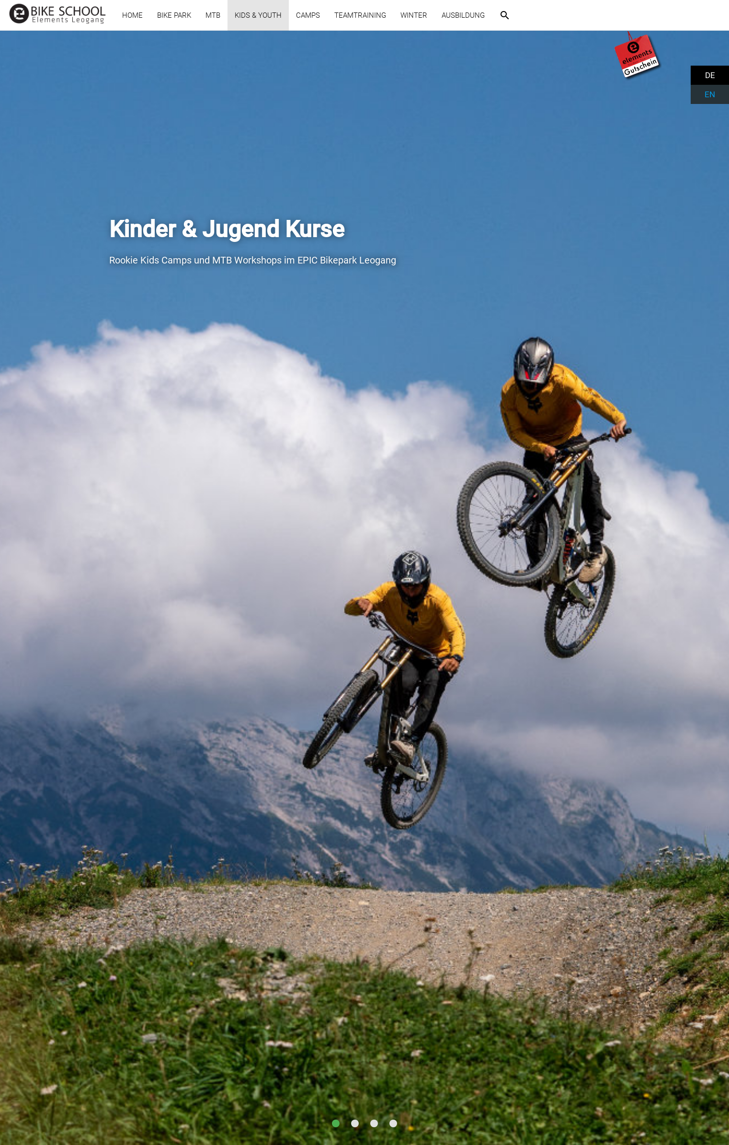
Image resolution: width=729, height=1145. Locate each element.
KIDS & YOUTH (258, 15)
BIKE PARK (174, 15)
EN (710, 94)
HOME (132, 15)
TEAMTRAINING (360, 15)
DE (710, 75)
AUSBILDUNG (463, 15)
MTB (212, 15)
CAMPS (308, 15)
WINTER (413, 15)
